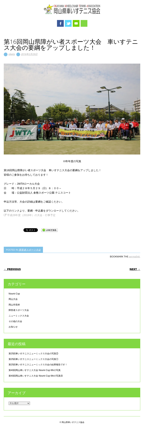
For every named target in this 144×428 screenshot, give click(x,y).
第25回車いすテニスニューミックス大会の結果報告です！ (38, 364)
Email (76, 23)
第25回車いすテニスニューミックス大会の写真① (33, 359)
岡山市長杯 (14, 304)
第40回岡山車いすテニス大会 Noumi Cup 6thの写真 (35, 370)
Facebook (60, 23)
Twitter (68, 23)
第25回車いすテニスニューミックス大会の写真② (33, 353)
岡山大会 (13, 299)
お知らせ (13, 326)
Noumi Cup (14, 293)
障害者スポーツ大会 (30, 249)
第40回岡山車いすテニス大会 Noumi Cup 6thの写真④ (36, 375)
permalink (134, 256)
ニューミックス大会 (19, 315)
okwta (11, 54)
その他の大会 (15, 321)
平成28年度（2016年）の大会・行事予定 (30, 215)
